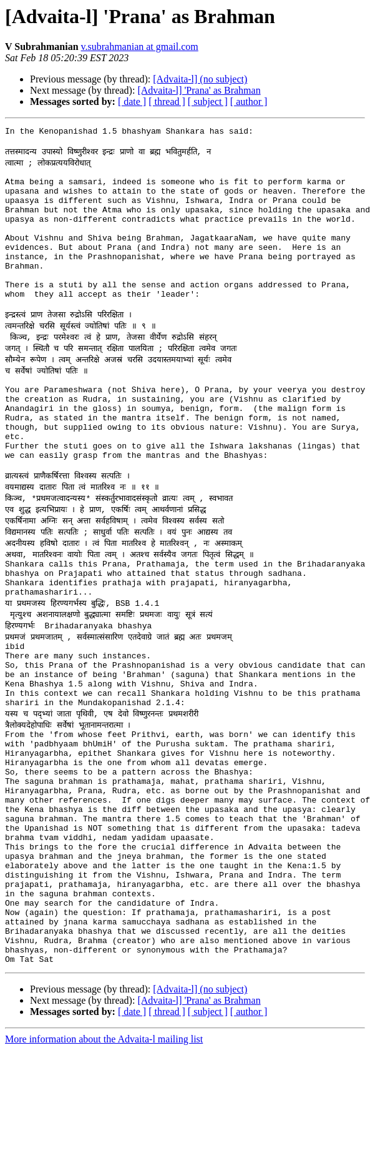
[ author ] (249, 101)
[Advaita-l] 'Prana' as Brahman (198, 90)
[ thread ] (166, 101)
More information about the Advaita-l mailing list (104, 1157)
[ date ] (132, 101)
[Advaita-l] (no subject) (200, 79)
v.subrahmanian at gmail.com (139, 46)
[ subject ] (208, 101)
